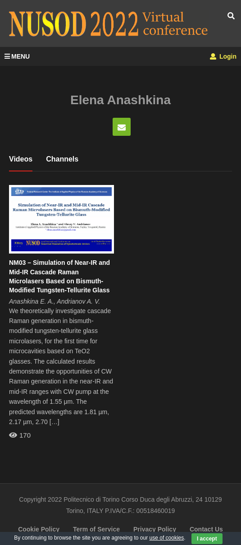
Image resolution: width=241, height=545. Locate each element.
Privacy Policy (154, 529)
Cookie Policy (38, 529)
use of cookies (167, 538)
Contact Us (206, 529)
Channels (62, 159)
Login (223, 56)
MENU (17, 56)
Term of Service (96, 529)
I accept (207, 539)
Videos (20, 159)
